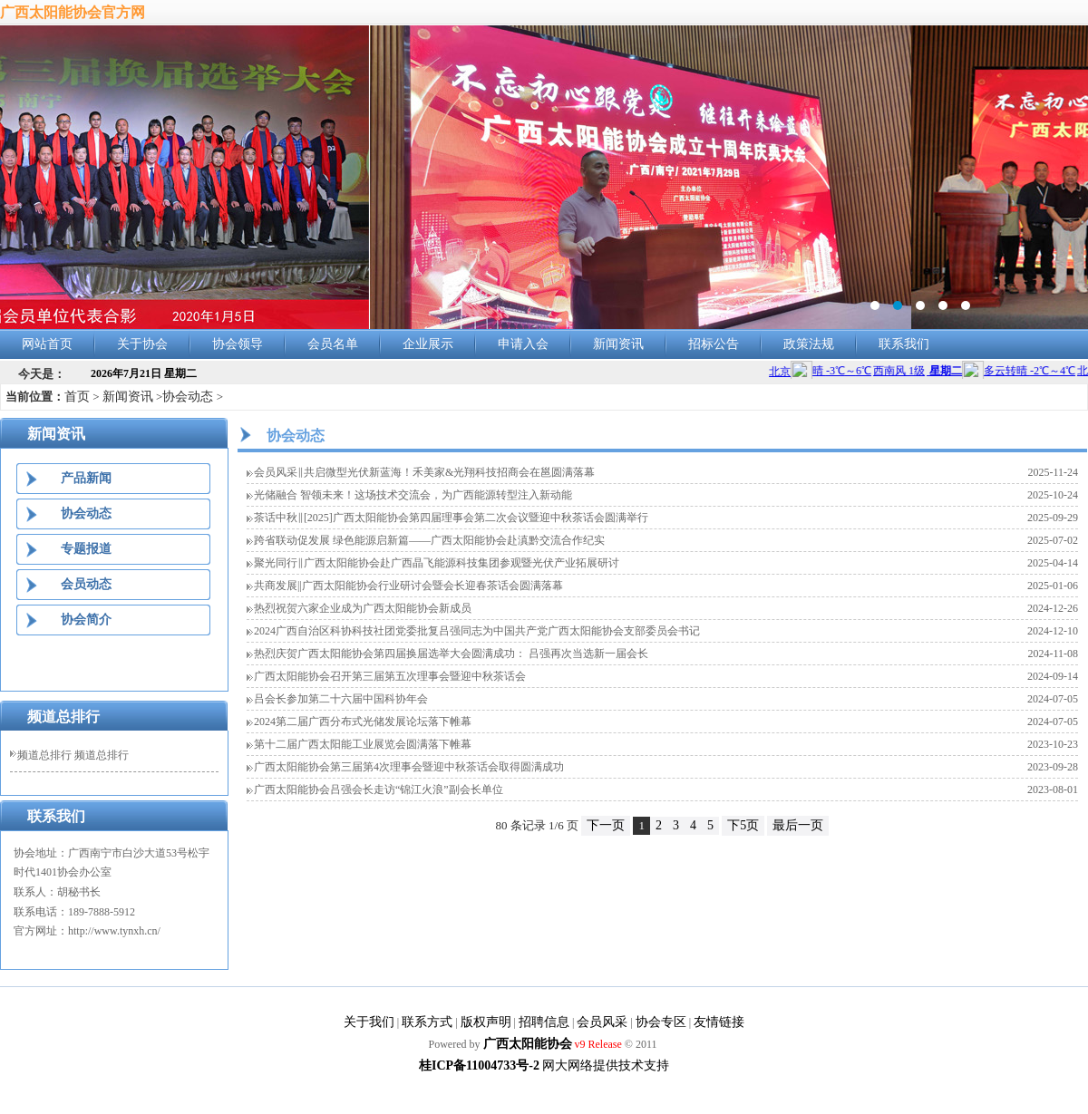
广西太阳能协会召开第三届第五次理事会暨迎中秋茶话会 (390, 676)
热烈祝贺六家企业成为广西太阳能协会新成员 (362, 608)
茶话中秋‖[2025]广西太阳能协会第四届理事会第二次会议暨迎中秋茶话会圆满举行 (451, 517)
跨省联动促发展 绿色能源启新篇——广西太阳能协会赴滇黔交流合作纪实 (429, 540)
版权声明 (486, 1022)
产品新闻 (86, 478)
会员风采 (602, 1022)
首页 (77, 396)
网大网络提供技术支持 (605, 1065)
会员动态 (86, 584)
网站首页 (47, 344)
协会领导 (237, 344)
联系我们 (904, 344)
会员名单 (332, 344)
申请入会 (523, 344)
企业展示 (428, 344)
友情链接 (719, 1022)
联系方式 (427, 1022)
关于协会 (142, 344)
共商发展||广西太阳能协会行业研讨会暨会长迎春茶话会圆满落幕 (408, 585)
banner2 (544, 177)
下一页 (606, 825)
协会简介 (86, 619)
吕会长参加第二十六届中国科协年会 (341, 699)
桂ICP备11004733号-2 (479, 1065)
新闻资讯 (618, 344)
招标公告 (713, 344)
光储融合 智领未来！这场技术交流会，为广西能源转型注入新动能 (413, 495)
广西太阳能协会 (527, 1044)
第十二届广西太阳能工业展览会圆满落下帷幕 (362, 744)
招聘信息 (544, 1022)
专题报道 (86, 549)
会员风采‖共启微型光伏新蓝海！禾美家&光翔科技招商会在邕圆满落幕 (424, 472)
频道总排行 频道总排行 (73, 755)
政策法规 (808, 344)
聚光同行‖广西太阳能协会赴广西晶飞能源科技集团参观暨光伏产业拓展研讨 (436, 563)
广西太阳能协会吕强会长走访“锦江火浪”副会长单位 (378, 789)
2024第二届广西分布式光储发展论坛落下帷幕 (362, 721)
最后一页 (797, 825)
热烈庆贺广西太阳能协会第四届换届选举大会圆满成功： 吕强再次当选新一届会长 (451, 653)
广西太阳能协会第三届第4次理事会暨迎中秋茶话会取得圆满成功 (409, 766)
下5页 (743, 825)
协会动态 (187, 396)
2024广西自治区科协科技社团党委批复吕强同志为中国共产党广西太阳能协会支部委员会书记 (477, 631)
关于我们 (369, 1022)
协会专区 (661, 1022)
